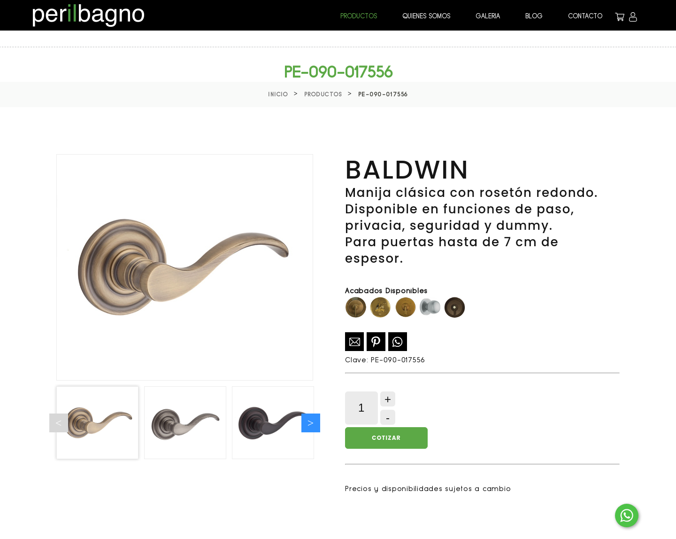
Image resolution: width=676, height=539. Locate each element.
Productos (323, 94)
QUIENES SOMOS (426, 16)
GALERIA (488, 16)
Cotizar (386, 438)
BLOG (534, 16)
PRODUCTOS (358, 16)
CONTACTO (585, 16)
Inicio (278, 94)
